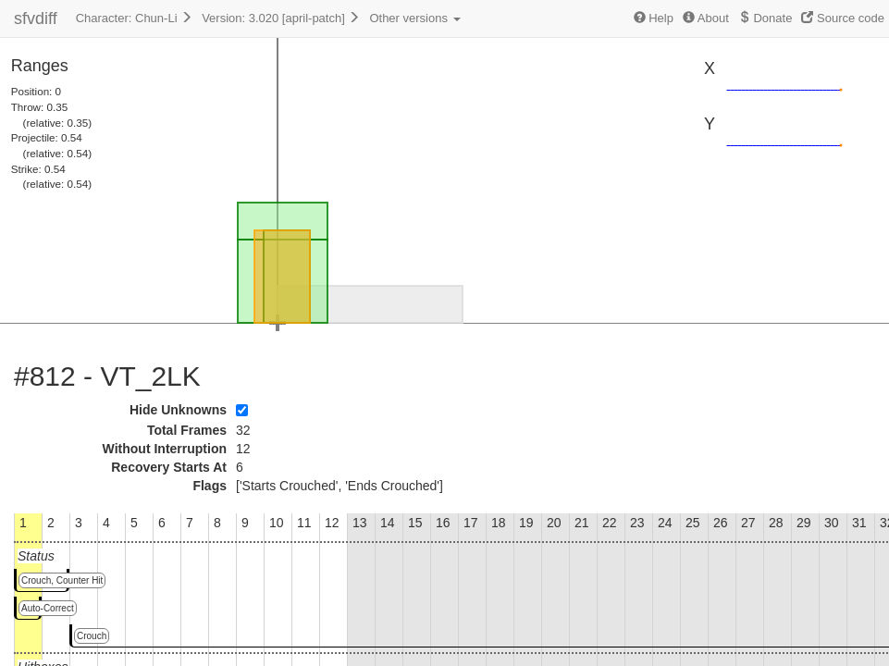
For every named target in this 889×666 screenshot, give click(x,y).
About (706, 18)
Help (653, 18)
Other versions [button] (414, 18)
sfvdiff (35, 18)
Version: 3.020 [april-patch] (281, 18)
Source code (842, 18)
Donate (765, 18)
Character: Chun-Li (134, 18)
